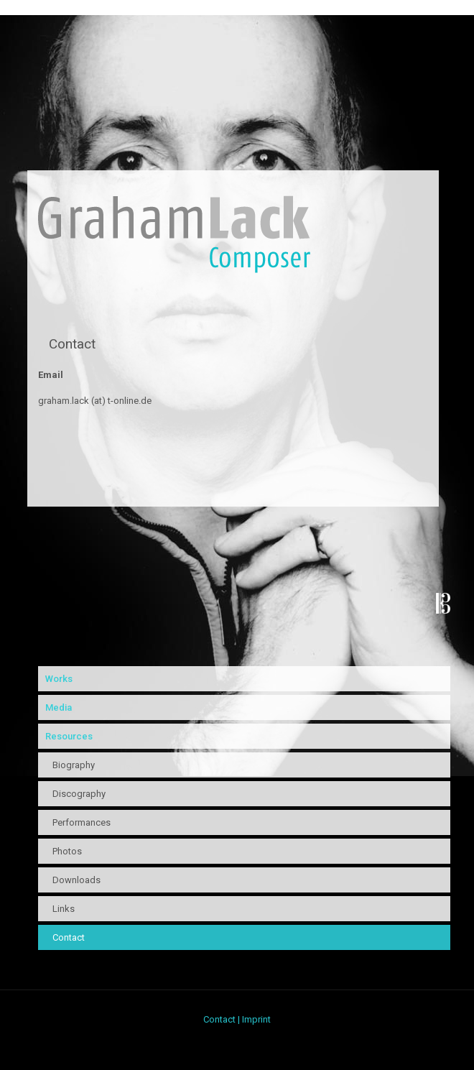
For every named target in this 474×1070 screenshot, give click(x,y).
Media (58, 707)
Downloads (76, 880)
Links (63, 908)
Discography (79, 793)
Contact (68, 937)
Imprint (256, 1019)
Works (59, 678)
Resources (69, 736)
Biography (73, 765)
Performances (81, 822)
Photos (67, 851)
